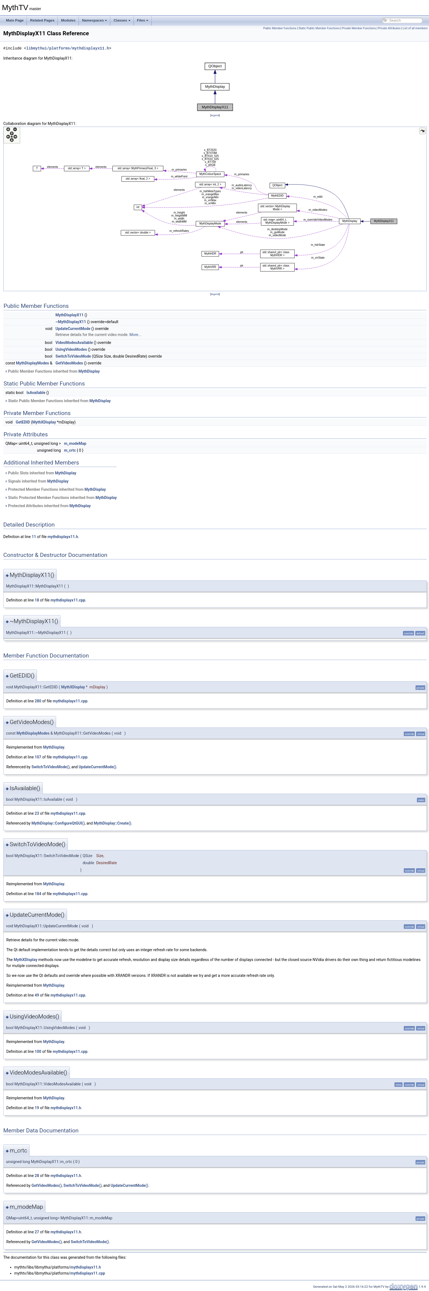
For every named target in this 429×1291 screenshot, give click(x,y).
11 (34, 536)
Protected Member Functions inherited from (55, 489)
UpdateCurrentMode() (97, 767)
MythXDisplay (44, 422)
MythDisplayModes (32, 363)
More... (135, 334)
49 (37, 995)
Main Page (15, 20)
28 (37, 1175)
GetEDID (23, 422)
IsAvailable (36, 392)
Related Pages (42, 20)
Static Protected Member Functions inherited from (61, 497)
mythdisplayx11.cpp (68, 600)
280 (38, 701)
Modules (68, 20)
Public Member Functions (279, 28)
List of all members (415, 28)
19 (37, 1108)
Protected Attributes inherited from (48, 506)
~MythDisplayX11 (71, 322)
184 (38, 894)
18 (37, 600)
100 (38, 1051)
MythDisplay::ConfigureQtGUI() (58, 823)
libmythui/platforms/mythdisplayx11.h (67, 48)
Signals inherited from (36, 481)
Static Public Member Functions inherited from (58, 401)
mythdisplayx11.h (63, 536)
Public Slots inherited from (40, 473)
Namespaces (94, 20)
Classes (122, 20)
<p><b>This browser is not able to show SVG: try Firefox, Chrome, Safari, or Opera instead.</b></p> (215, 86)
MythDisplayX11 (70, 315)
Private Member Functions (359, 28)
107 (38, 757)
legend (215, 115)
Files (143, 20)
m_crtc (70, 450)
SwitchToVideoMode (73, 356)
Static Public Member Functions (319, 28)
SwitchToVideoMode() (50, 767)
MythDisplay (89, 371)
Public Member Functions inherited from (52, 371)
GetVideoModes (69, 363)
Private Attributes (389, 28)
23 (37, 813)
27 (37, 1232)
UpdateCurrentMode (73, 328)
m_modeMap (75, 443)
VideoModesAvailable (74, 342)
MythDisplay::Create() (112, 823)
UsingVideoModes (71, 349)
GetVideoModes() (46, 1185)
